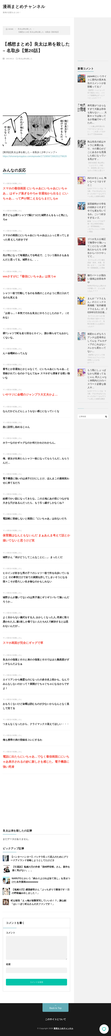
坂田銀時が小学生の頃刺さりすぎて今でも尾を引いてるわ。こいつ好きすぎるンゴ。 (96, 211)
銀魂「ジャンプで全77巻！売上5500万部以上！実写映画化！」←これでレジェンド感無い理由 (96, 226)
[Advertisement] (36, 83)
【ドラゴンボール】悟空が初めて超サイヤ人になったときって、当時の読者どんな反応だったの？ (96, 321)
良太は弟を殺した (25, 58)
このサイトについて (55, 1019)
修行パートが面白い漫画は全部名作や (96, 278)
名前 (8, 964)
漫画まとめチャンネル (24, 6)
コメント (10, 932)
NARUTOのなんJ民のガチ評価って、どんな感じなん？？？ (96, 288)
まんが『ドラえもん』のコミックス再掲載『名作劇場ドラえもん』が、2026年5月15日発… (97, 305)
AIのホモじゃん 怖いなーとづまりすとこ (97, 181)
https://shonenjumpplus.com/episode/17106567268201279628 (35, 156)
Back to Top (55, 1008)
